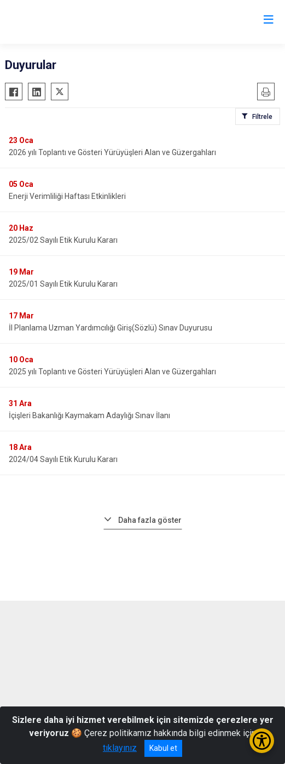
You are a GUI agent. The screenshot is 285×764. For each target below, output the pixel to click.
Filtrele (262, 117)
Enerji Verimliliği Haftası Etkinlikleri (67, 196)
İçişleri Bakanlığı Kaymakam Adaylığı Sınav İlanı (89, 415)
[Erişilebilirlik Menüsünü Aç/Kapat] (261, 740)
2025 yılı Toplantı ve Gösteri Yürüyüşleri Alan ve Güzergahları (112, 371)
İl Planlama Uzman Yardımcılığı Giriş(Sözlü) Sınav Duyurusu (110, 327)
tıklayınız (120, 748)
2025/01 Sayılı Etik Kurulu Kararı (63, 284)
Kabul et (163, 748)
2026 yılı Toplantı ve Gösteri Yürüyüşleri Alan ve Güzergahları (112, 152)
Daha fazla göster (150, 520)
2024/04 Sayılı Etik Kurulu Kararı (63, 459)
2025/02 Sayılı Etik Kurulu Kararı (63, 240)
